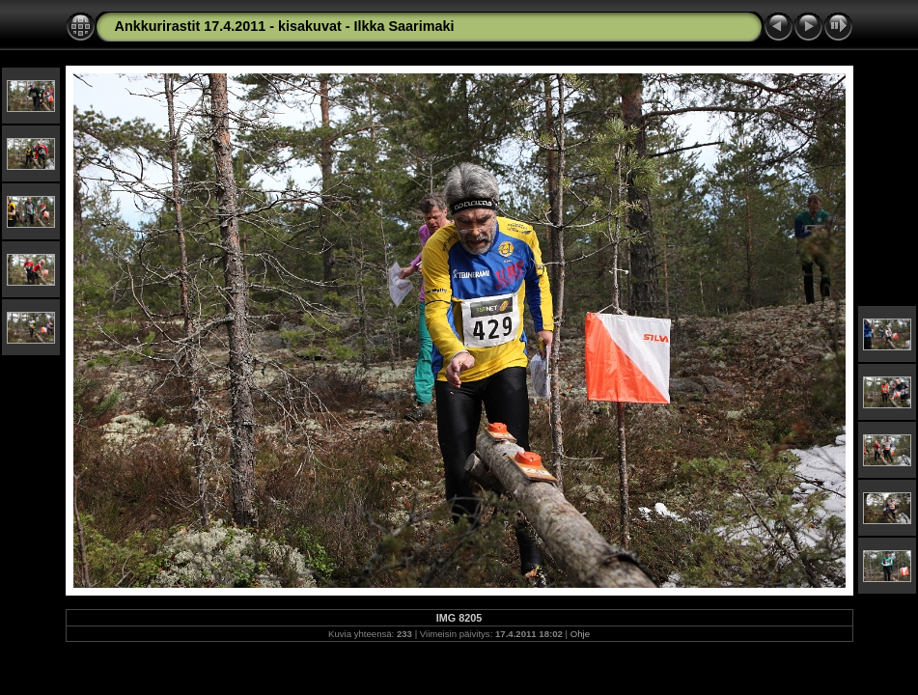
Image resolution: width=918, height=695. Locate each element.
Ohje (580, 633)
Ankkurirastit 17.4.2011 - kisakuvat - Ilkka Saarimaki (285, 26)
